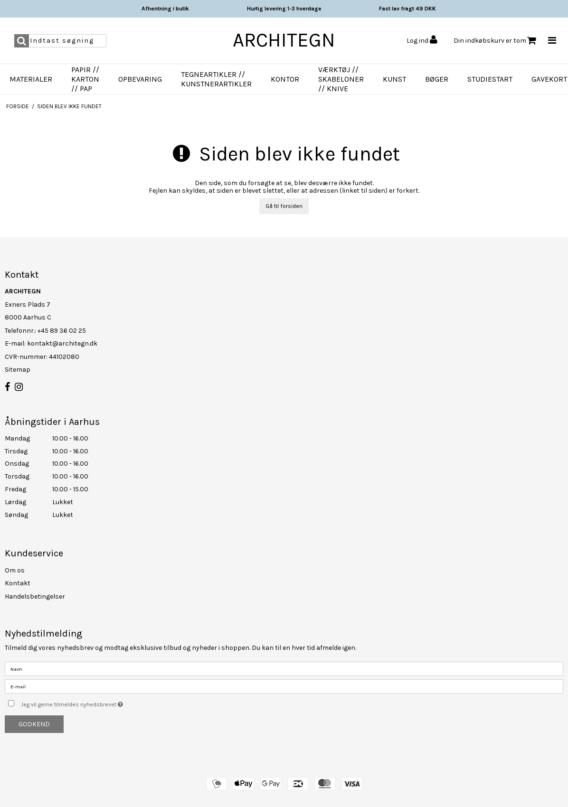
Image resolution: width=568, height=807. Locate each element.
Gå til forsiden (284, 206)
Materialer (30, 79)
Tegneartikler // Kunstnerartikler (216, 79)
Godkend (34, 724)
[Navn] (284, 669)
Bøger (436, 79)
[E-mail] (284, 686)
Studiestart (489, 79)
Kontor (285, 79)
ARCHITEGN (284, 40)
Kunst (394, 79)
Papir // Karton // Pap (85, 79)
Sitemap (17, 370)
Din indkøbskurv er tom (495, 41)
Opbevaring (140, 79)
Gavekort (549, 79)
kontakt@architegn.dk (62, 343)
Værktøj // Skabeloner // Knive (341, 79)
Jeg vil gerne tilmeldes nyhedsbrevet (95, 702)
